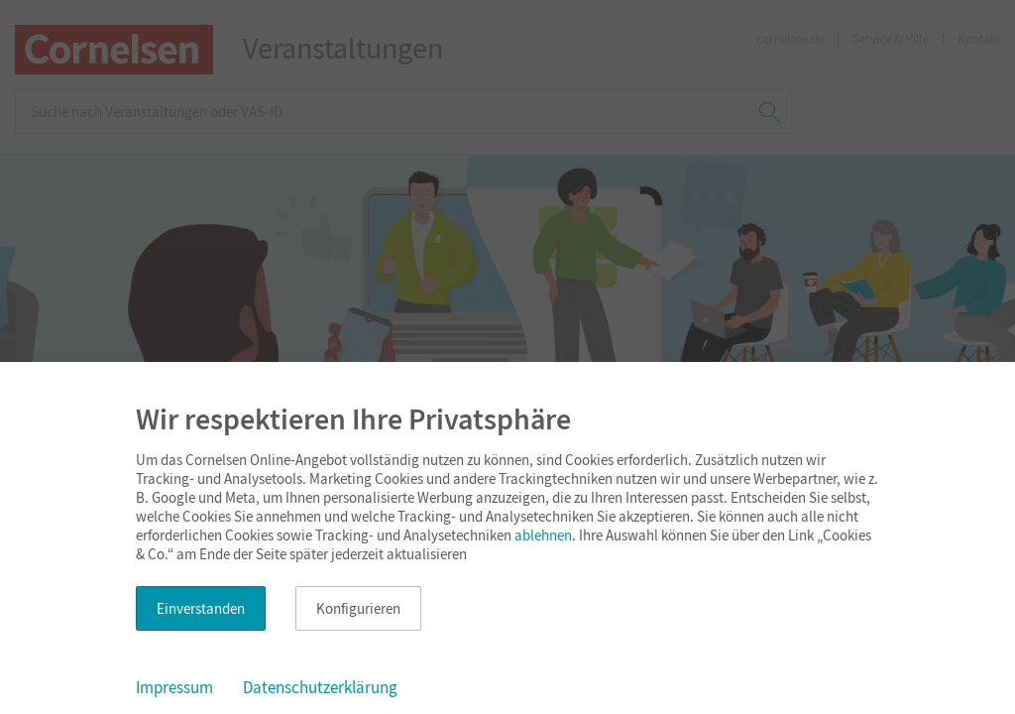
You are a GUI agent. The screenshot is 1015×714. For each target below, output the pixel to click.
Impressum (174, 687)
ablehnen (543, 535)
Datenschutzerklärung (320, 687)
